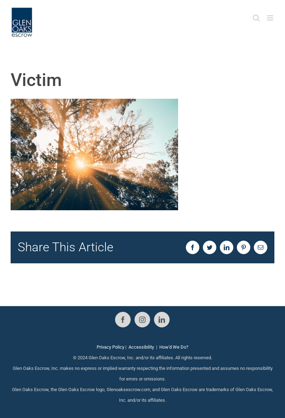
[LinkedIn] (162, 319)
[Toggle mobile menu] (270, 18)
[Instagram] (142, 319)
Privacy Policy (110, 347)
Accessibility (141, 347)
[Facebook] (123, 319)
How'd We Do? (173, 347)
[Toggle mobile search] (256, 18)
